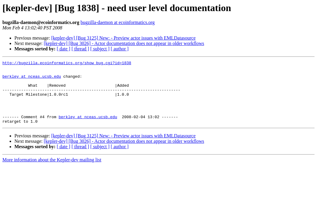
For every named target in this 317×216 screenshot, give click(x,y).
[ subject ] (100, 48)
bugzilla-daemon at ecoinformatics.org (117, 22)
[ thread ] (80, 48)
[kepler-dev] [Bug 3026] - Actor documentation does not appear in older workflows (124, 43)
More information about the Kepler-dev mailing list (51, 172)
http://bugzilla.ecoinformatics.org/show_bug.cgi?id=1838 (66, 63)
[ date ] (63, 48)
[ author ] (120, 48)
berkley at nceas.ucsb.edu (31, 79)
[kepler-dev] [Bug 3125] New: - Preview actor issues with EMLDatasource (123, 37)
